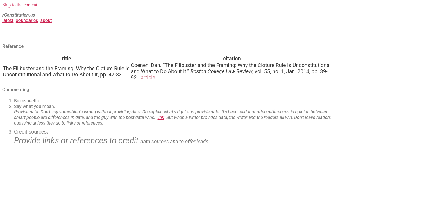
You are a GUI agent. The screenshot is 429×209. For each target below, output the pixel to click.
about (46, 20)
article (148, 77)
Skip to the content (19, 4)
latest (7, 20)
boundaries (27, 20)
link (161, 117)
